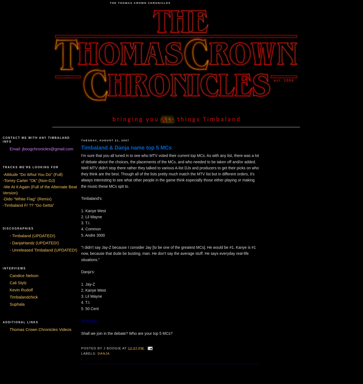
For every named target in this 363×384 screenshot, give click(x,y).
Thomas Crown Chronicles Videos (41, 329)
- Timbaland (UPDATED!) (32, 236)
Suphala (17, 304)
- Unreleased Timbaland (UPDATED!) (43, 250)
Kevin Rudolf (21, 290)
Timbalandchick (24, 297)
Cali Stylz (18, 283)
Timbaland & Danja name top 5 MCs (126, 148)
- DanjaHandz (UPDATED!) (34, 243)
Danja (104, 353)
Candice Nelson (24, 276)
